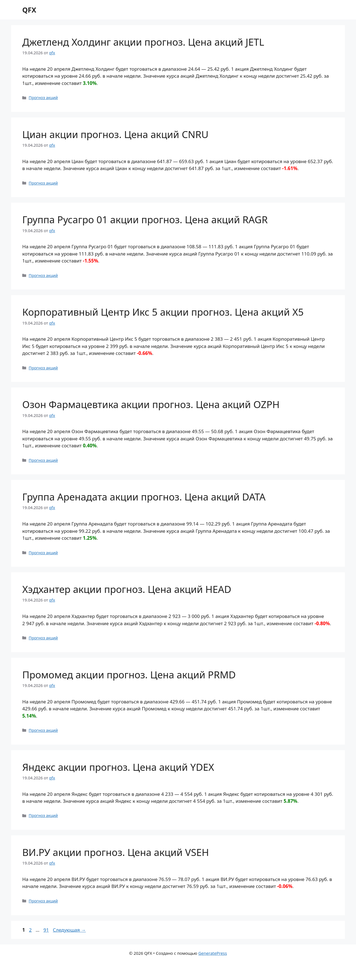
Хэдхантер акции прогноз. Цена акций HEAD (126, 589)
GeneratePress (212, 953)
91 (46, 930)
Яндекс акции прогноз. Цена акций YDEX (118, 767)
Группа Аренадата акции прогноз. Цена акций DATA (144, 496)
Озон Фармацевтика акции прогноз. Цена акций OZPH (151, 404)
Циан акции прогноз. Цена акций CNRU (115, 134)
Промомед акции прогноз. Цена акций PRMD (129, 674)
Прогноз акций (43, 97)
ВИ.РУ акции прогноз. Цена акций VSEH (115, 852)
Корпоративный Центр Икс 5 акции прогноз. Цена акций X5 (163, 311)
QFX (29, 9)
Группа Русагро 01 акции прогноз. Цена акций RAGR (145, 219)
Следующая (69, 930)
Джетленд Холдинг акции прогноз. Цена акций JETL (143, 41)
